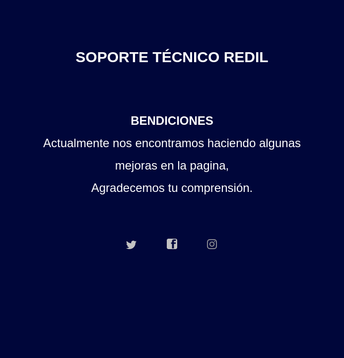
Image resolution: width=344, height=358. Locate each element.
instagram (212, 244)
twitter (131, 244)
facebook (172, 244)
